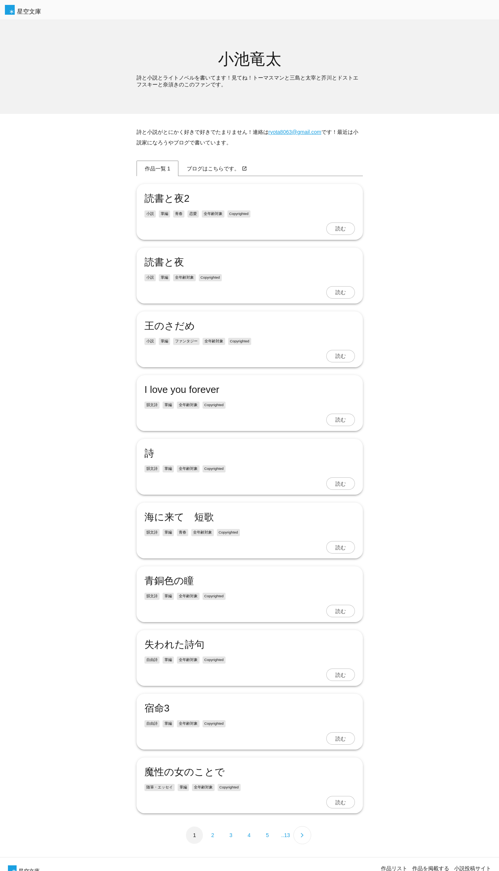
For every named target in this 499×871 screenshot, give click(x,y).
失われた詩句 (174, 644)
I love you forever (181, 389)
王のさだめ (169, 325)
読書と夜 (164, 262)
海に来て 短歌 (179, 517)
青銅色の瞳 (169, 580)
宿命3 (156, 708)
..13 (285, 835)
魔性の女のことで (184, 772)
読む (340, 228)
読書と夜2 (166, 198)
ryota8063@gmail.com (295, 132)
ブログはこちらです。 (217, 169)
